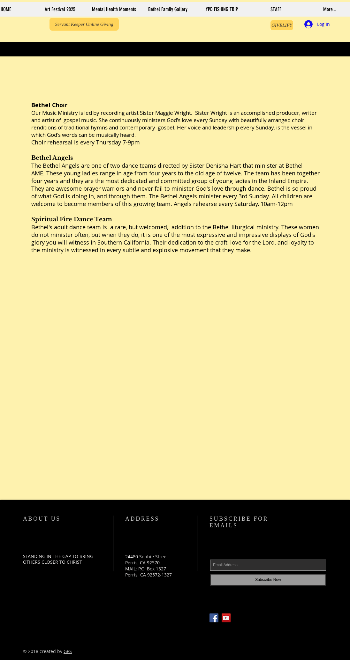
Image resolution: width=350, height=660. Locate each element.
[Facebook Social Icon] (213, 617)
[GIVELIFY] (281, 25)
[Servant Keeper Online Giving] (84, 24)
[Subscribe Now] (268, 580)
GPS (68, 651)
